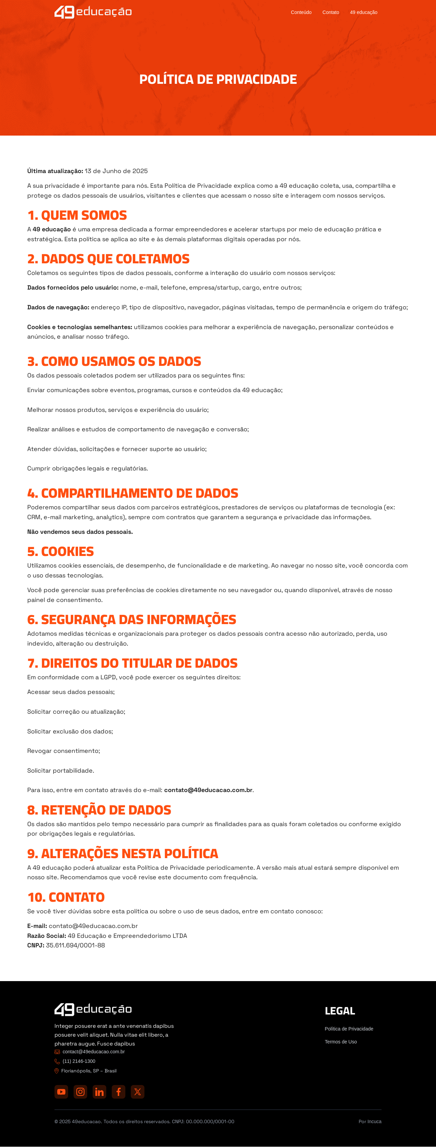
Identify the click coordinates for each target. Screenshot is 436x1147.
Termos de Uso (341, 1041)
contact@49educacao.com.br (94, 1051)
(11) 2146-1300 (79, 1061)
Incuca (375, 1121)
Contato (331, 12)
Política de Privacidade (349, 1029)
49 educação (363, 12)
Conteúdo (301, 12)
